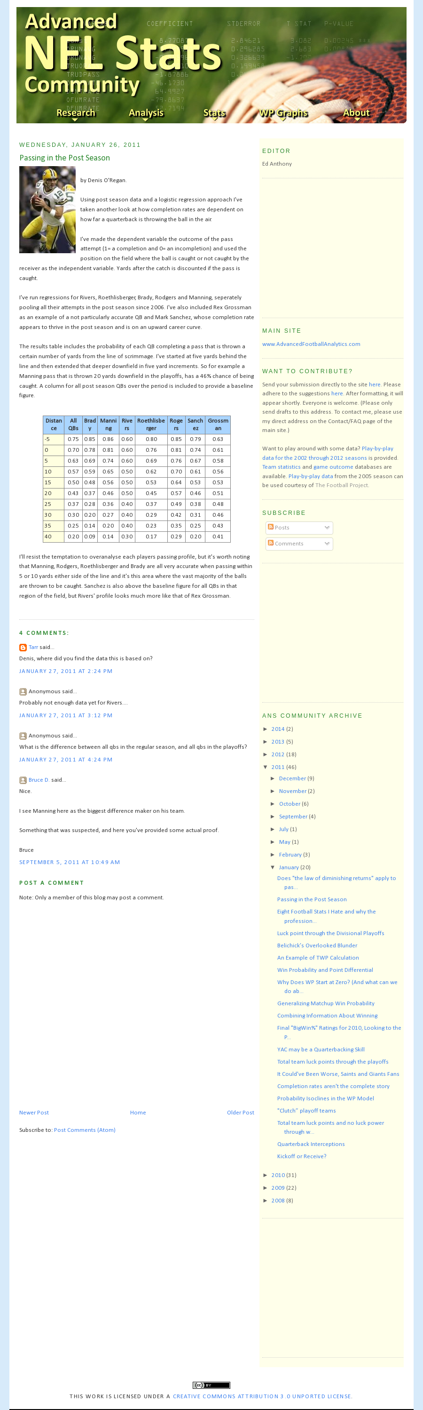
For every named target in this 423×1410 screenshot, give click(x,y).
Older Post (240, 1113)
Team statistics (281, 467)
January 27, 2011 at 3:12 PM (66, 716)
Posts (279, 528)
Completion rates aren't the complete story (333, 1086)
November (293, 791)
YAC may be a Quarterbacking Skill (321, 1050)
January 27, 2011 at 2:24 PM (66, 671)
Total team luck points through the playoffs (333, 1062)
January (289, 868)
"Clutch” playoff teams (306, 1111)
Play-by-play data (311, 476)
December (293, 779)
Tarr (33, 647)
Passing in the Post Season (64, 158)
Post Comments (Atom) (85, 1130)
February (291, 855)
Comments (286, 544)
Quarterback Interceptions (311, 1144)
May (285, 842)
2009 (279, 1188)
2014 (279, 729)
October (290, 804)
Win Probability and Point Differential (325, 970)
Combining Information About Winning (327, 1016)
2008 (279, 1201)
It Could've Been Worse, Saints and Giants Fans (338, 1074)
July (284, 829)
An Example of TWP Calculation (318, 958)
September (294, 817)
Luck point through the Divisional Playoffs (330, 933)
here (375, 385)
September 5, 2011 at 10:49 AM (70, 862)
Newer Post (34, 1113)
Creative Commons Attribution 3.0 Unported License (262, 1397)
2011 (279, 767)
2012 (279, 755)
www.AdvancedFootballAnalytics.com (311, 344)
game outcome (333, 467)
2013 (279, 742)
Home (138, 1113)
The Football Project (341, 485)
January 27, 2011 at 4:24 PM (66, 760)
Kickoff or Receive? (302, 1157)
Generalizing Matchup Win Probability (326, 1004)
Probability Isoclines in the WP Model (325, 1099)
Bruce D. (39, 780)
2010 (279, 1175)
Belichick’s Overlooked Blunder (317, 946)
